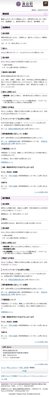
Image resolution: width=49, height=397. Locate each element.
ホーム (3, 367)
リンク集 (4, 379)
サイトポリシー (24, 376)
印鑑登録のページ (7, 162)
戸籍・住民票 (23, 367)
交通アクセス (5, 376)
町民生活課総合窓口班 (16, 129)
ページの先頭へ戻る (41, 192)
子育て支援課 (13, 176)
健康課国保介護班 (14, 141)
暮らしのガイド (12, 367)
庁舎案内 (15, 376)
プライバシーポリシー (38, 376)
